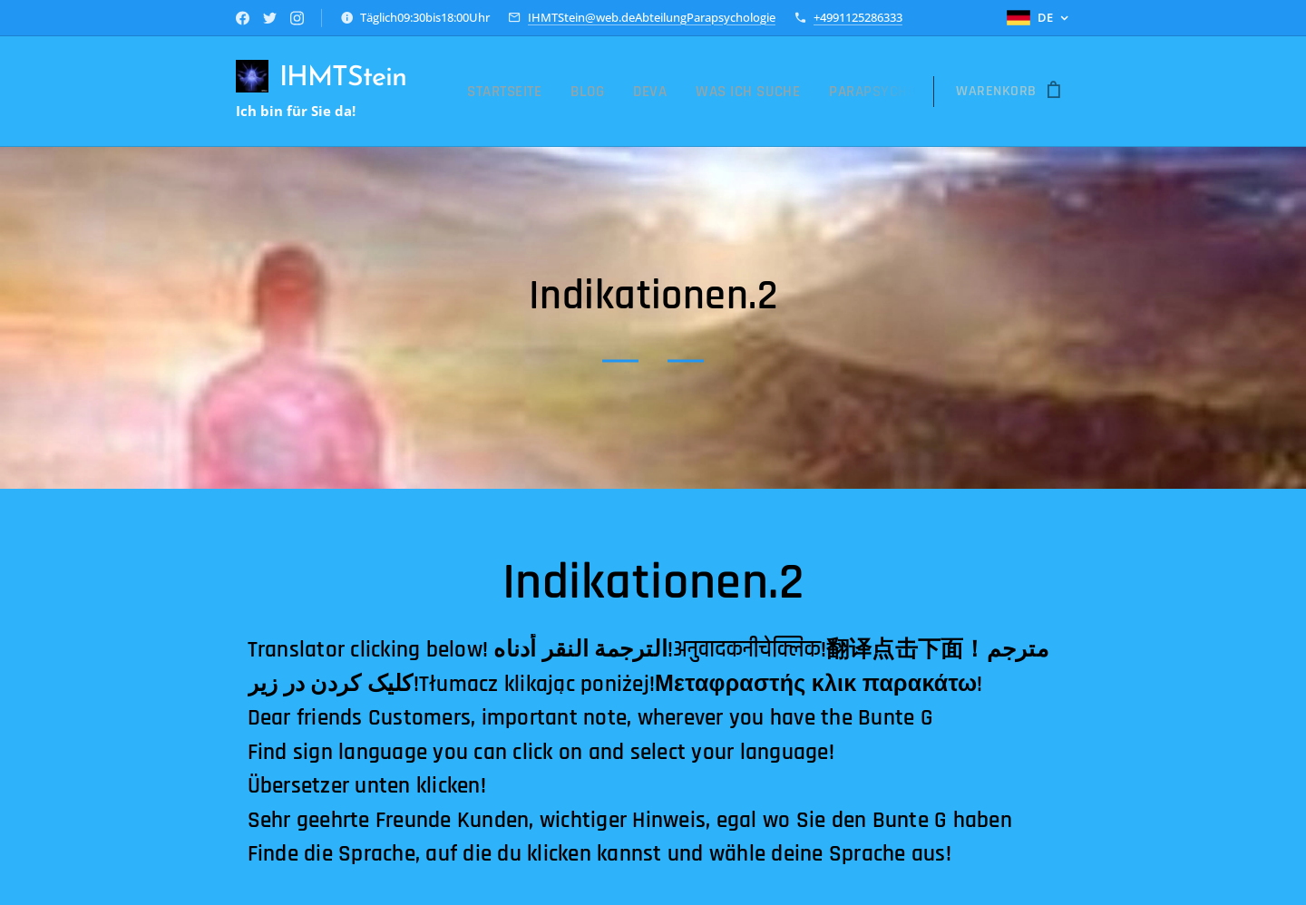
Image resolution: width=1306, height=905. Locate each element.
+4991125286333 (858, 17)
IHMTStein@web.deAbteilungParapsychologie (651, 17)
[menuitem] (532, 91)
